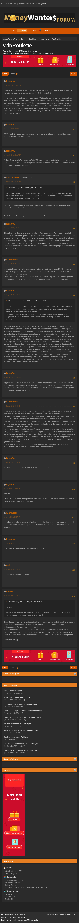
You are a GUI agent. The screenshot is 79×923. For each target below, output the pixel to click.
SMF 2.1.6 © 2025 (7, 915)
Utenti (9, 868)
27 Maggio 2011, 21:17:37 (12, 155)
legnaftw (10, 81)
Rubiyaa (24, 737)
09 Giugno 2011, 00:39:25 (12, 406)
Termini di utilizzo (65, 915)
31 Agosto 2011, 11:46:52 (12, 569)
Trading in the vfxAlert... (13, 724)
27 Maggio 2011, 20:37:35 (12, 129)
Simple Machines (19, 915)
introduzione (9, 691)
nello (8, 565)
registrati (42, 4)
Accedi (34, 4)
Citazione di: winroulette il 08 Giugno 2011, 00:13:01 (27, 301)
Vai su (4, 668)
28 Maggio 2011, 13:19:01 (12, 228)
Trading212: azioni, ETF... (14, 697)
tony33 (9, 591)
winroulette (12, 260)
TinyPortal (50, 915)
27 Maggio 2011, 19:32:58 (12, 85)
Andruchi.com (38, 243)
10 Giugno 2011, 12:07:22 (12, 462)
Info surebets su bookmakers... (16, 744)
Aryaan (19, 691)
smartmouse (36, 717)
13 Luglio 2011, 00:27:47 (12, 517)
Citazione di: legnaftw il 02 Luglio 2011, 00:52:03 (25, 602)
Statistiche (8, 861)
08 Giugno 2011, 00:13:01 (12, 264)
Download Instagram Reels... (15, 711)
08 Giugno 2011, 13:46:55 (12, 377)
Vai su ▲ (75, 915)
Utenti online (12, 891)
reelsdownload (35, 711)
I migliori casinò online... (13, 704)
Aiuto (56, 915)
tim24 (34, 750)
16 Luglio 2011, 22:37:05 (12, 543)
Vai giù (5, 74)
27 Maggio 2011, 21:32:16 (12, 181)
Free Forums (12, 917)
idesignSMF (21, 917)
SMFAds (3, 917)
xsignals (28, 724)
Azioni (73, 74)
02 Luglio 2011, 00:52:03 (12, 488)
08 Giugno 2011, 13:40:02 (12, 295)
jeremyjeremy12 (31, 730)
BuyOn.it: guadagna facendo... (16, 717)
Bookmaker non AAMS (13, 730)
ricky (29, 697)
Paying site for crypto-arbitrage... (17, 750)
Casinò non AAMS (11, 737)
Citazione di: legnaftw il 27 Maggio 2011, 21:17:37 (26, 188)
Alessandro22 (31, 704)
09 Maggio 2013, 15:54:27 (12, 595)
